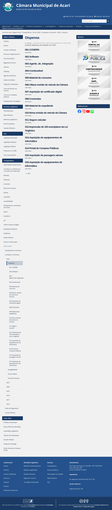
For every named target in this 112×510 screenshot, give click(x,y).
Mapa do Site (69, 16)
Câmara (29, 43)
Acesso (6, 466)
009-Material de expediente (39, 105)
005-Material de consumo (38, 77)
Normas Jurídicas (52, 470)
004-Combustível (34, 70)
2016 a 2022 (37, 32)
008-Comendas (33, 98)
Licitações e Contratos (49, 32)
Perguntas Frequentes (66, 26)
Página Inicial (6, 26)
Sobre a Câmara (9, 37)
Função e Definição (10, 474)
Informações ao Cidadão (55, 474)
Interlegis (50, 505)
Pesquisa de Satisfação (92, 26)
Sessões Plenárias (29, 474)
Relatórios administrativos (32, 466)
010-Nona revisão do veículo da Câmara (46, 112)
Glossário (79, 26)
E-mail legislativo (50, 26)
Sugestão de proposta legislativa (12, 28)
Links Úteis (7, 418)
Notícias (6, 482)
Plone (33, 506)
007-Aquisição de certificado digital (43, 91)
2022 (59, 32)
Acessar (107, 16)
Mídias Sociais (82, 106)
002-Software (32, 56)
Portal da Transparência (34, 26)
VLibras (90, 16)
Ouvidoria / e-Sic (18, 26)
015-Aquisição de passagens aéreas (44, 155)
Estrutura (7, 478)
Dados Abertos (52, 478)
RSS (29, 173)
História (6, 470)
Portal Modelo (32, 505)
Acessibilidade (81, 16)
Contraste (99, 16)
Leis (5, 134)
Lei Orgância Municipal (31, 482)
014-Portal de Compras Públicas (42, 148)
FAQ (48, 482)
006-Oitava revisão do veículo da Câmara (46, 84)
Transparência (26, 32)
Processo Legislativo (11, 107)
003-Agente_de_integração (39, 63)
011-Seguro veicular (35, 119)
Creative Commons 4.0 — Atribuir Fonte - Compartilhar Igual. (91, 505)
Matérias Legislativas (30, 470)
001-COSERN (32, 49)
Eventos (6, 486)
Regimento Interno (30, 478)
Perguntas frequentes (11, 490)
